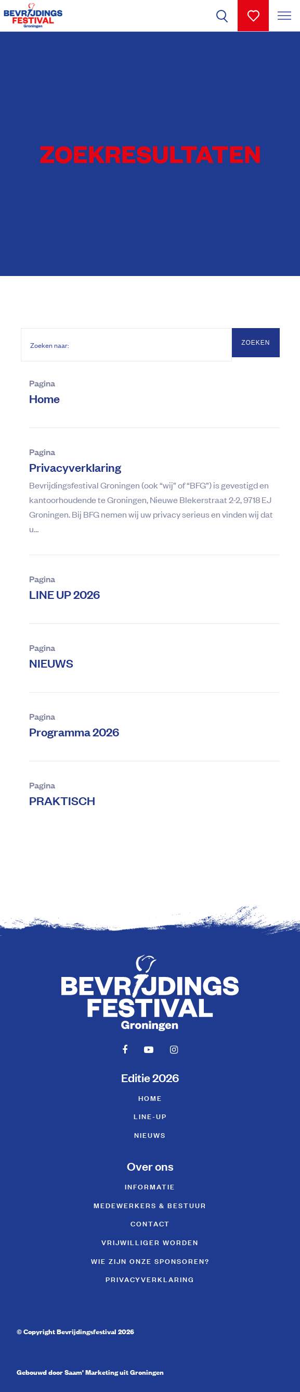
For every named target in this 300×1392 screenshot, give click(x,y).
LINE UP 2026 (64, 593)
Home (44, 398)
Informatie (150, 1186)
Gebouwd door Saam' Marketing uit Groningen (90, 1371)
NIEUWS (51, 662)
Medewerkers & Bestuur (150, 1204)
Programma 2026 (74, 731)
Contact (150, 1223)
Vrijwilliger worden (150, 1241)
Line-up (150, 1115)
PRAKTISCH (62, 800)
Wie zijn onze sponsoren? (150, 1260)
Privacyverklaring (75, 466)
